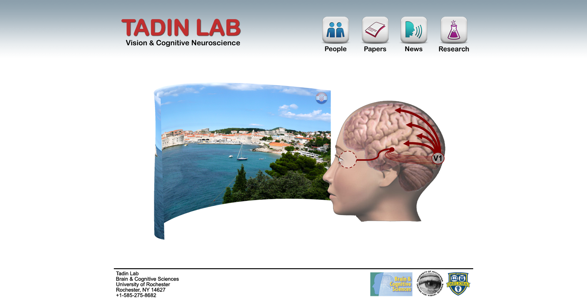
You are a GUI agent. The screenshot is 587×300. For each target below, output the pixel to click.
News (414, 36)
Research (454, 36)
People (336, 36)
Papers (375, 36)
